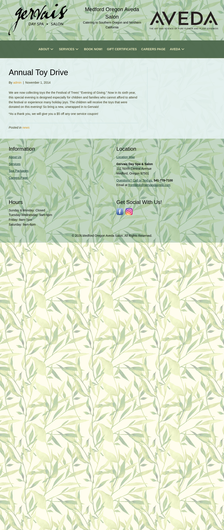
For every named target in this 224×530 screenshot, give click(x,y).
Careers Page (18, 178)
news (26, 127)
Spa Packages (18, 171)
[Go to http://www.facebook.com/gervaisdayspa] (119, 211)
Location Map (125, 157)
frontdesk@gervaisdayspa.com (149, 185)
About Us (15, 157)
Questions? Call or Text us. (134, 180)
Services (15, 164)
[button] (51, 49)
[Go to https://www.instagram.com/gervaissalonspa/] (129, 211)
